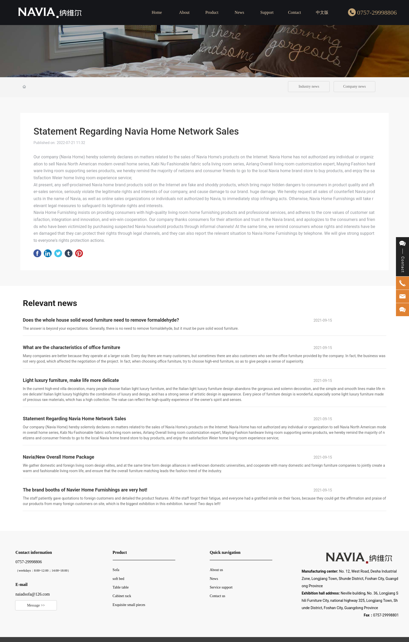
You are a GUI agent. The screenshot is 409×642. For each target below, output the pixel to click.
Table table (121, 587)
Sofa (116, 570)
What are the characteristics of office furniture (71, 347)
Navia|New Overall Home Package (58, 457)
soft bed (118, 579)
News (214, 579)
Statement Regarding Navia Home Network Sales (74, 418)
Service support (221, 587)
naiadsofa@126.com (32, 594)
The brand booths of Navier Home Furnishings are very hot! (85, 490)
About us (216, 570)
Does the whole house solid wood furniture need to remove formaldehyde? (101, 320)
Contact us (217, 596)
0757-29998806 (377, 12)
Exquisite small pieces (129, 605)
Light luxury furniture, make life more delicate (71, 380)
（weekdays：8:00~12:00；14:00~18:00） (43, 570)
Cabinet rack (122, 596)
